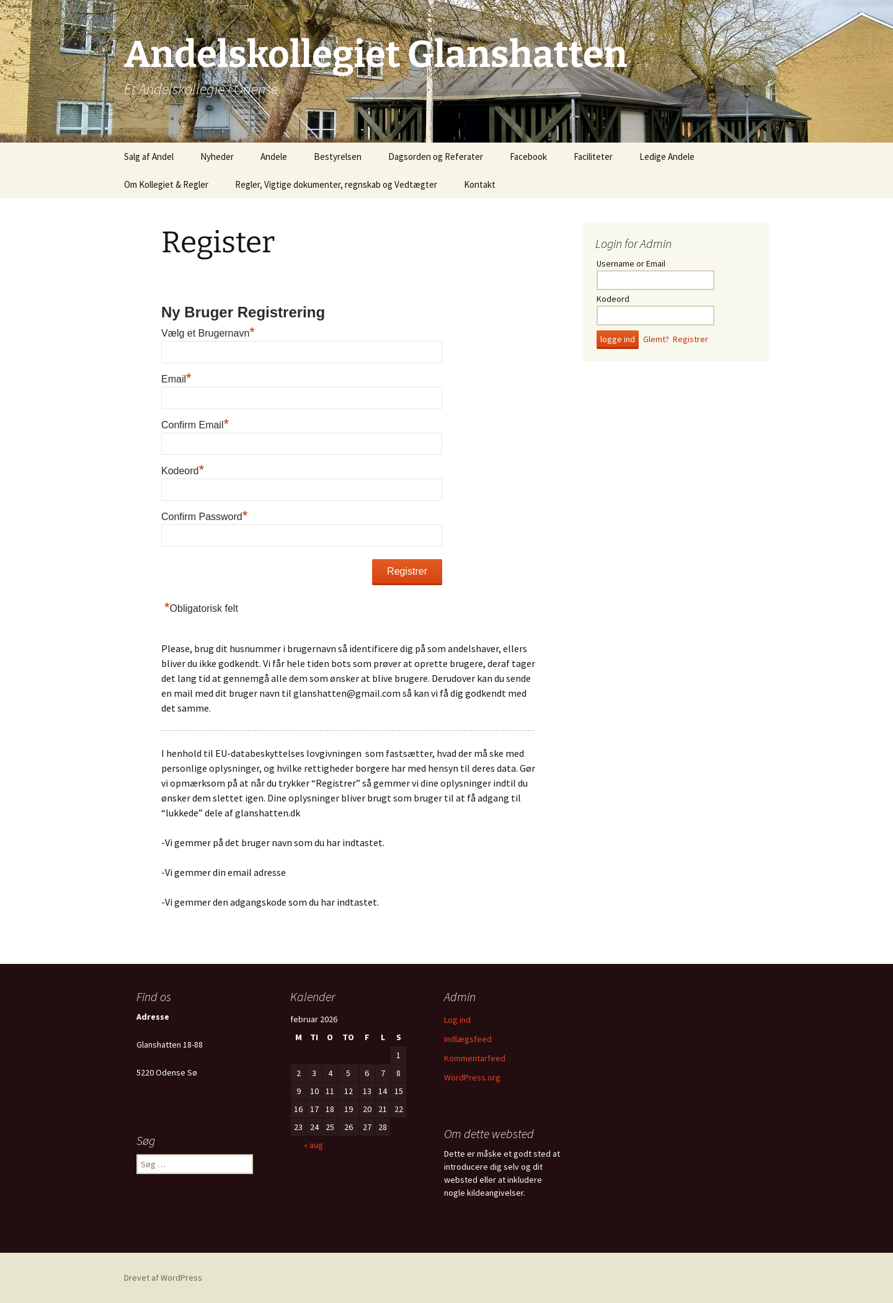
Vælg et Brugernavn (208, 333)
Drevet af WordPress (163, 1277)
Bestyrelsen (338, 156)
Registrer (690, 339)
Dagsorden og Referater (435, 156)
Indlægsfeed (468, 1039)
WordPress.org (472, 1077)
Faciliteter (593, 156)
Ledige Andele (667, 156)
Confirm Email (195, 425)
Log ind (457, 1019)
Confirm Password (204, 516)
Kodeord (182, 471)
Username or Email (631, 263)
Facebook (528, 156)
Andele (273, 156)
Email (176, 379)
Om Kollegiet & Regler (166, 184)
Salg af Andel (149, 156)
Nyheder (217, 156)
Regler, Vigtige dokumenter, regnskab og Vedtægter (336, 184)
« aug (313, 1145)
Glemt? (656, 339)
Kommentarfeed (474, 1058)
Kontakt (479, 184)
